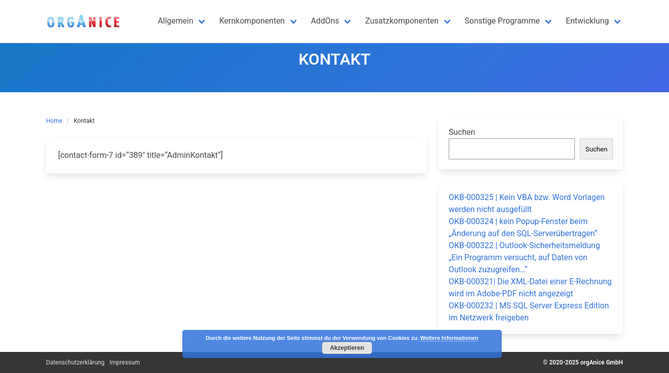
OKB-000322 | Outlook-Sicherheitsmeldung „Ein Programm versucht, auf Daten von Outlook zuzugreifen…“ (524, 257)
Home (54, 120)
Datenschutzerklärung (75, 362)
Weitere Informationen (449, 338)
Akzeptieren (347, 347)
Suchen (462, 132)
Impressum (125, 362)
